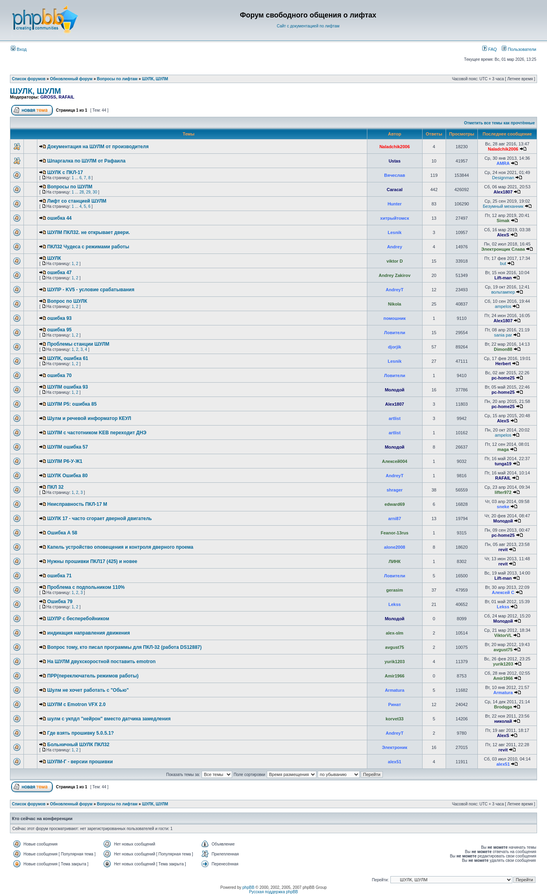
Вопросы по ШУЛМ (69, 187)
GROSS (48, 97)
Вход (19, 49)
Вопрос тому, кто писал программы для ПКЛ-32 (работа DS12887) (124, 647)
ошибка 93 (59, 318)
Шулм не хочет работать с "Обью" (88, 690)
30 (95, 192)
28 (82, 192)
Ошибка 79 (60, 601)
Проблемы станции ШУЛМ (78, 344)
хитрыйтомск (394, 218)
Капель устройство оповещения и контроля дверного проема (120, 547)
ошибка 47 (59, 272)
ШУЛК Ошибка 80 (67, 475)
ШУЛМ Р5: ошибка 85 (72, 404)
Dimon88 (503, 349)
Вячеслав (394, 175)
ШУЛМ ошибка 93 (67, 387)
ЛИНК (394, 561)
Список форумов (29, 79)
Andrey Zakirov (395, 275)
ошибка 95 (59, 330)
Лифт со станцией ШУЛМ (77, 201)
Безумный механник (503, 206)
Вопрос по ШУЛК (67, 301)
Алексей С (503, 592)
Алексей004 (394, 461)
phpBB (248, 887)
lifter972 (503, 492)
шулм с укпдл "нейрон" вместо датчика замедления (109, 719)
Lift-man (503, 277)
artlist (395, 418)
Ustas (395, 161)
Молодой (395, 389)
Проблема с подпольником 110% (86, 587)
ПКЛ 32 (55, 487)
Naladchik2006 (394, 146)
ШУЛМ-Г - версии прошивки (80, 761)
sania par (503, 335)
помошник (395, 318)
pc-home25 (502, 377)
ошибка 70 (59, 375)
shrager (394, 490)
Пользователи (519, 49)
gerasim (394, 590)
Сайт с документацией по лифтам (308, 26)
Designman (503, 177)
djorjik (394, 346)
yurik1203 (394, 661)
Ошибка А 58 (62, 533)
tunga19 (503, 463)
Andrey (394, 246)
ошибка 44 (59, 218)
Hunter (395, 203)
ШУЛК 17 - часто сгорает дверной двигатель (99, 518)
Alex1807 (503, 192)
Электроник (394, 747)
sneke (503, 506)
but (503, 263)
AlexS (503, 234)
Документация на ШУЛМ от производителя (98, 146)
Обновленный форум (71, 79)
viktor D (394, 261)
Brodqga (503, 706)
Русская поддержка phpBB (273, 892)
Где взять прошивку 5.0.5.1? (80, 733)
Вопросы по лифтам (117, 79)
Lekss (394, 604)
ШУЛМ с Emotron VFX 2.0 (76, 704)
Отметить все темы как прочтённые (499, 123)
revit (503, 549)
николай (503, 721)
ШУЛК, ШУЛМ (155, 79)
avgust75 (394, 647)
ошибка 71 (59, 576)
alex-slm (394, 633)
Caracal (395, 189)
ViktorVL (503, 635)
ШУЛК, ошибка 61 (67, 358)
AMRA (503, 163)
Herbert (503, 363)
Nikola (394, 304)
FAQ (489, 49)
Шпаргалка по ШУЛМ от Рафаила (86, 161)
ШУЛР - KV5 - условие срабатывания (90, 289)
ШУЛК (54, 258)
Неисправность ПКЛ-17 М (77, 504)
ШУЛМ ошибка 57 (67, 447)
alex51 (395, 761)
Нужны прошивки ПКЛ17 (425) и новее (92, 561)
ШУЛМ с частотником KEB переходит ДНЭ (97, 432)
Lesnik (395, 232)
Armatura (394, 690)
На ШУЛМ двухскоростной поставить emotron (101, 661)
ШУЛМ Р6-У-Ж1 (64, 461)
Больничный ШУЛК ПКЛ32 (78, 744)
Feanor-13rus (395, 532)
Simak (503, 220)
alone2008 (394, 547)
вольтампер (503, 292)
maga (503, 449)
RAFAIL (66, 97)
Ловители (394, 332)
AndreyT (394, 289)
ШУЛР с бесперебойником (78, 618)
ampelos (503, 306)
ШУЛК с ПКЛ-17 (65, 172)
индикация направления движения (88, 633)
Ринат (394, 704)
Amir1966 (395, 675)
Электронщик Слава (503, 249)
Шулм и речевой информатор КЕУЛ (89, 418)
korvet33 (394, 718)
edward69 (394, 504)
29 (88, 192)
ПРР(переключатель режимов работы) (93, 676)
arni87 (394, 518)
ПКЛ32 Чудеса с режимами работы (88, 247)
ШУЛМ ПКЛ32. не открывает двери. (88, 232)
